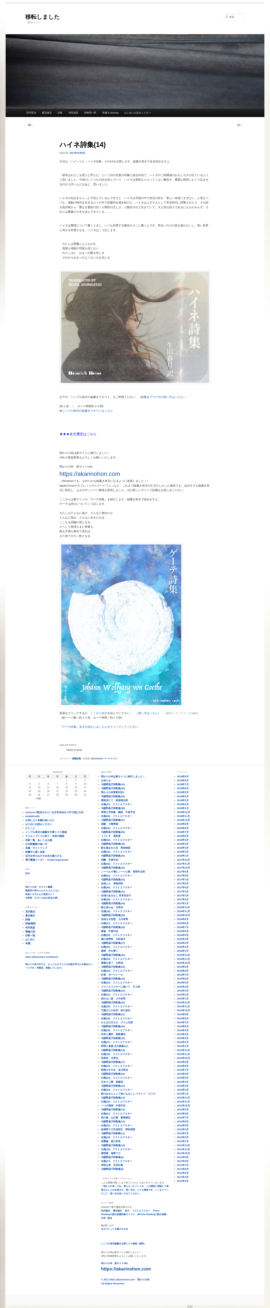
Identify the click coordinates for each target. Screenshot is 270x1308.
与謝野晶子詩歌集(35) (113, 843)
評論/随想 (30, 923)
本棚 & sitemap (110, 112)
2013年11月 (183, 1054)
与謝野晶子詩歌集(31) (113, 891)
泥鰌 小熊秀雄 (109, 824)
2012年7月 (183, 1117)
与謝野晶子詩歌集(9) (112, 1157)
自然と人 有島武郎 (112, 883)
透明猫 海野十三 (111, 1153)
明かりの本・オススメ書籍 (38, 887)
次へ (241, 125)
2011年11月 (183, 1149)
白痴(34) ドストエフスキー (116, 959)
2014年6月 (183, 1026)
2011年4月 (183, 1177)
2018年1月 (183, 855)
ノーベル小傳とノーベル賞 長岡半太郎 (123, 871)
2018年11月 (183, 816)
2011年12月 (183, 1145)
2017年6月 (183, 883)
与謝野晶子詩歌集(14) (113, 1097)
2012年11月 (183, 1101)
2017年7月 (183, 879)
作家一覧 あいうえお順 (38, 840)
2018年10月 (183, 820)
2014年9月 (183, 1014)
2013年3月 (183, 1085)
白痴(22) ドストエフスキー (116, 1101)
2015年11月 (183, 959)
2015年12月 (183, 955)
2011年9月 (183, 1157)
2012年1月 (183, 1141)
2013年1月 (183, 1093)
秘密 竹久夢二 (109, 950)
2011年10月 (183, 1153)
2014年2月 (183, 1042)
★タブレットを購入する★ (114, 1229)
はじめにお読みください (137, 112)
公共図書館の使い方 (36, 844)
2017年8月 (183, 875)
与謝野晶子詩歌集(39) (113, 796)
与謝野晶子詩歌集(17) (113, 1062)
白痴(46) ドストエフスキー (116, 816)
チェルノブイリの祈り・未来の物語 (44, 836)
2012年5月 (183, 1125)
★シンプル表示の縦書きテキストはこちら (86, 410)
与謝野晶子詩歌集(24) (113, 978)
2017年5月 (183, 887)
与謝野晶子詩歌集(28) (113, 927)
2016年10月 (183, 915)
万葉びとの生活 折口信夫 (115, 1010)
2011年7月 (183, 1165)
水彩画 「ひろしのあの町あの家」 (42, 898)
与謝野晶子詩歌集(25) (113, 966)
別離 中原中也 (109, 859)
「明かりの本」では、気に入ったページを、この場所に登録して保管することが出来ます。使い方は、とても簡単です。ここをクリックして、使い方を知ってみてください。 (135, 1190)
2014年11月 (183, 1006)
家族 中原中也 (109, 931)
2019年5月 (183, 792)
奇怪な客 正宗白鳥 (112, 1165)
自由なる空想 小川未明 (114, 919)
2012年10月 (183, 1105)
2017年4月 (183, 891)
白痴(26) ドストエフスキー (116, 1054)
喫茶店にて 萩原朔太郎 (114, 800)
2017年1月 (183, 903)
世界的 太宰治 (109, 1058)
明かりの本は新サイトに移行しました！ (123, 776)
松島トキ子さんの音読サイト (40, 894)
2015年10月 (183, 962)
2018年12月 (183, 812)
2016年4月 (183, 939)
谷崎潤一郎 (90, 112)
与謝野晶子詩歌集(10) (113, 1145)
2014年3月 (183, 1038)
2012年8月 (183, 1113)
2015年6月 (183, 978)
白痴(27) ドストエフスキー (116, 1042)
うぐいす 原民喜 (111, 836)
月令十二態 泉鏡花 (112, 1081)
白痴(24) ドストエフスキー (116, 1077)
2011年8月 (183, 1161)
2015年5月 (183, 982)
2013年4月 (183, 1081)
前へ (29, 125)
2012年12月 (183, 1097)
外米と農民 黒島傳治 (113, 1034)
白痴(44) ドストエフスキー (116, 840)
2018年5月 (183, 840)
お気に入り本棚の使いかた (40, 820)
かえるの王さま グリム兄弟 (117, 1022)
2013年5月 (183, 1077)
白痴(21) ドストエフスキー (116, 1113)
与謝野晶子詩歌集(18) (113, 1050)
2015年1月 (183, 998)
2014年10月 (183, 1010)
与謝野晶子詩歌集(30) (113, 903)
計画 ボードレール (112, 974)
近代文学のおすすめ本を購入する (43, 855)
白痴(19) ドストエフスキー (116, 1137)
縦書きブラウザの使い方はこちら (162, 397)
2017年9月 (183, 871)
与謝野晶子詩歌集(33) (113, 867)
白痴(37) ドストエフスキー (116, 923)
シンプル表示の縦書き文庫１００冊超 (46, 832)
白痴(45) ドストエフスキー (116, 828)
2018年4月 (183, 843)
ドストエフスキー (141, 1210)
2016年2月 (183, 947)
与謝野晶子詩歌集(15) (113, 1085)
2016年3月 (183, 943)
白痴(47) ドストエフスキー (116, 804)
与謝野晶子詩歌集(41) (113, 784)
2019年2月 (183, 804)
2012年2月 (183, 1137)
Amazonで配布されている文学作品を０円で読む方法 (54, 812)
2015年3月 (183, 990)
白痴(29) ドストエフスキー (116, 1018)
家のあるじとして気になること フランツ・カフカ (128, 1093)
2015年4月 (183, 986)
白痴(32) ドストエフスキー (116, 982)
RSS (27, 873)
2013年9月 (183, 1062)
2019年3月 (183, 800)
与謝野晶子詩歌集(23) (113, 990)
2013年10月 (183, 1058)
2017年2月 (183, 899)
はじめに (30, 939)
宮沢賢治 (31, 112)
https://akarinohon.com (89, 473)
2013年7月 (183, 1069)
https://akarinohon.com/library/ (41, 957)
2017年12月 (183, 859)
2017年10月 (183, 867)
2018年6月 (183, 836)
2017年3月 (183, 895)
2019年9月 (183, 776)
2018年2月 (183, 851)
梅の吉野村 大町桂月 (113, 939)
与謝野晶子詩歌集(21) (113, 1014)
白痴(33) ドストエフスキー (116, 970)
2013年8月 (183, 1066)
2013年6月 (183, 1073)
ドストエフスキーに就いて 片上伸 (120, 986)
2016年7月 (183, 927)
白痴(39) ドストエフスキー (116, 899)
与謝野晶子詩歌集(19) (113, 1038)
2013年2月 (183, 1089)
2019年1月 (183, 808)
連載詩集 (76, 758)
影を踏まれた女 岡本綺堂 (115, 847)
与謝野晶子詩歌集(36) (113, 832)
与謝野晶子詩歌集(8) (112, 1169)
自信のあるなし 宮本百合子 (116, 895)
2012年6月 (183, 1121)
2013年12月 (183, 1050)
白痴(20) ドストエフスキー (116, 1125)
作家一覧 (30, 935)
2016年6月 (183, 931)
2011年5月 (183, 1173)
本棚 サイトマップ (36, 848)
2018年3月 (183, 847)
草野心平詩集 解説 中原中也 (118, 812)
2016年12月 (183, 907)
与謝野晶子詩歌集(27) (113, 943)
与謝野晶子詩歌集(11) (113, 1133)
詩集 (60, 112)
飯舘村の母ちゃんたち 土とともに (42, 890)
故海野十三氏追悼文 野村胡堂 (118, 1129)
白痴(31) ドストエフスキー (116, 994)
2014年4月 (183, 1034)
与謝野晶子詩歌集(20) (113, 1026)
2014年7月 (183, 1022)
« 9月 (38, 798)
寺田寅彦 (73, 112)
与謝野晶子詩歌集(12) (113, 1121)
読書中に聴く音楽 (35, 852)
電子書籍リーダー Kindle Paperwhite (46, 859)
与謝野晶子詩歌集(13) (113, 1109)
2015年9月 (183, 966)
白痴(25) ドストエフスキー (116, 1066)
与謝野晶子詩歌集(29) (113, 915)
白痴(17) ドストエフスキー (116, 1161)
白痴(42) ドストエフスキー (116, 863)
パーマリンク (110, 758)
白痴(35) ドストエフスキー (116, 947)
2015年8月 (183, 970)
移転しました (42, 17)
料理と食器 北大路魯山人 (115, 1046)
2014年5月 (183, 1030)
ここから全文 (98, 713)
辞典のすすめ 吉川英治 (114, 1069)
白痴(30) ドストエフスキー (116, 1006)
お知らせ (106, 780)
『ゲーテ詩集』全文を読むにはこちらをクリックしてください (98, 726)
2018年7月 (183, 832)
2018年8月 (183, 828)
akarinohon (97, 758)
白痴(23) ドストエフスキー (116, 1089)
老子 (127, 1210)
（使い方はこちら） (148, 713)
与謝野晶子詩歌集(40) (113, 788)
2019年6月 (183, 788)
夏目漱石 (47, 112)
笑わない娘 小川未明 (113, 998)
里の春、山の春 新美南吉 (115, 1117)
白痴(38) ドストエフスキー (116, 911)
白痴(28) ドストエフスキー (116, 1030)
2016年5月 (183, 935)
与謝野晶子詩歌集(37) (113, 820)
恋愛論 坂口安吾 (111, 1141)
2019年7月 (183, 784)
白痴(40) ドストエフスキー (116, 887)
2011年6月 (183, 1169)
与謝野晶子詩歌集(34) (113, 855)
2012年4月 (183, 1129)
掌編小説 (30, 931)
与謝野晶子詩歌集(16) (113, 1073)
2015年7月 (183, 974)
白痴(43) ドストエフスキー (116, 851)
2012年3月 (183, 1133)
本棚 (27, 943)
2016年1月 (183, 950)
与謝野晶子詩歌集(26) (113, 955)
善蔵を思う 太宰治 (112, 962)
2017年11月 (183, 863)
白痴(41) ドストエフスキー (116, 875)
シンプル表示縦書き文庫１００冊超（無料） (123, 1243)
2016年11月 (183, 911)
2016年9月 (183, 919)
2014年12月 (183, 1002)
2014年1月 (183, 1046)
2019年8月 (183, 780)
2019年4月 (183, 796)
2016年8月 (183, 923)
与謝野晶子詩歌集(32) (113, 879)
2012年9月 (183, 1109)
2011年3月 (183, 1181)
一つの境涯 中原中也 (113, 1105)
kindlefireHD (32, 816)
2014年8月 (183, 1018)
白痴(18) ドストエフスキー (116, 1149)
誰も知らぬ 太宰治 (112, 907)
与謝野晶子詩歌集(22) (113, 1002)
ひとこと (30, 828)
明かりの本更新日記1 (112, 792)
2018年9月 (183, 824)
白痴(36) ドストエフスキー (116, 935)
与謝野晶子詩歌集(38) (113, 808)
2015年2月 (183, 994)
